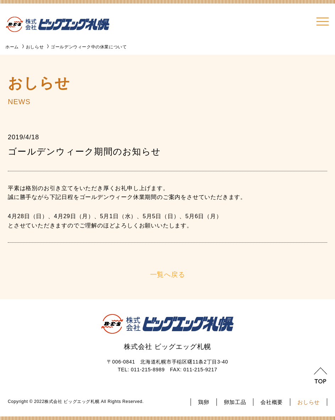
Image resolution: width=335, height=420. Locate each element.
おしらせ (308, 402)
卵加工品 (235, 402)
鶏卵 (203, 402)
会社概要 (271, 402)
